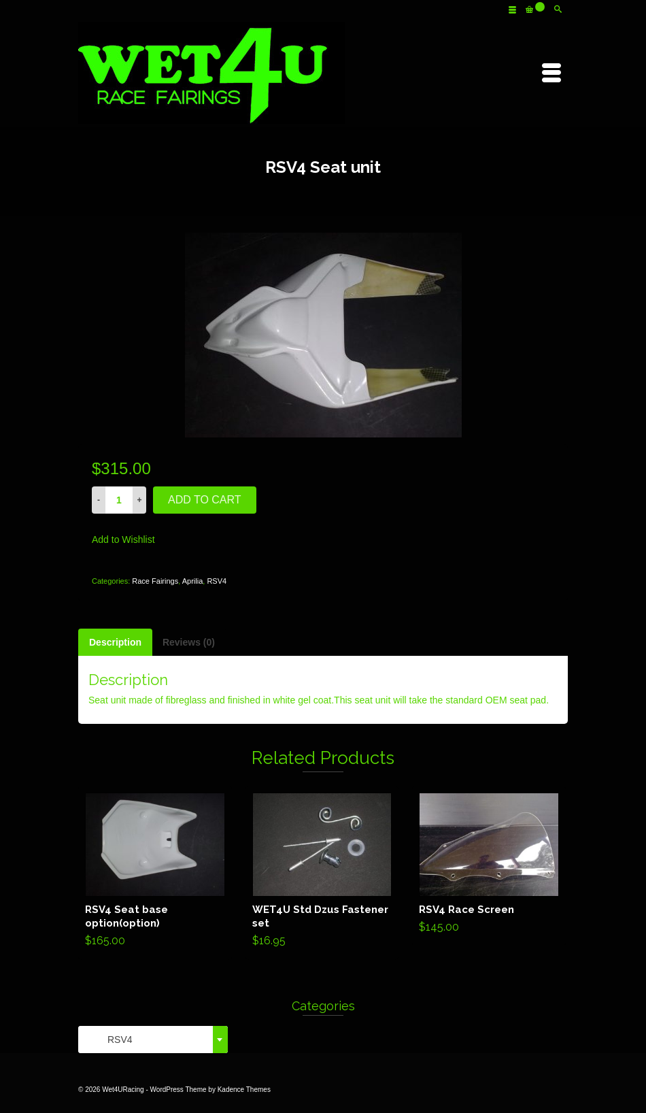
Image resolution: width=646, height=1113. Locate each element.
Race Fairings (155, 581)
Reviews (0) (189, 642)
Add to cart (204, 499)
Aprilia (192, 581)
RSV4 (216, 581)
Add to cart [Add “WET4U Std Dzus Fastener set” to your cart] (322, 873)
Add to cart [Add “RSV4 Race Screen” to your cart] (489, 866)
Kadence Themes (244, 1089)
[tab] (115, 642)
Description (115, 642)
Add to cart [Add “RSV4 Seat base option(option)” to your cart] (154, 873)
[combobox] (153, 1039)
